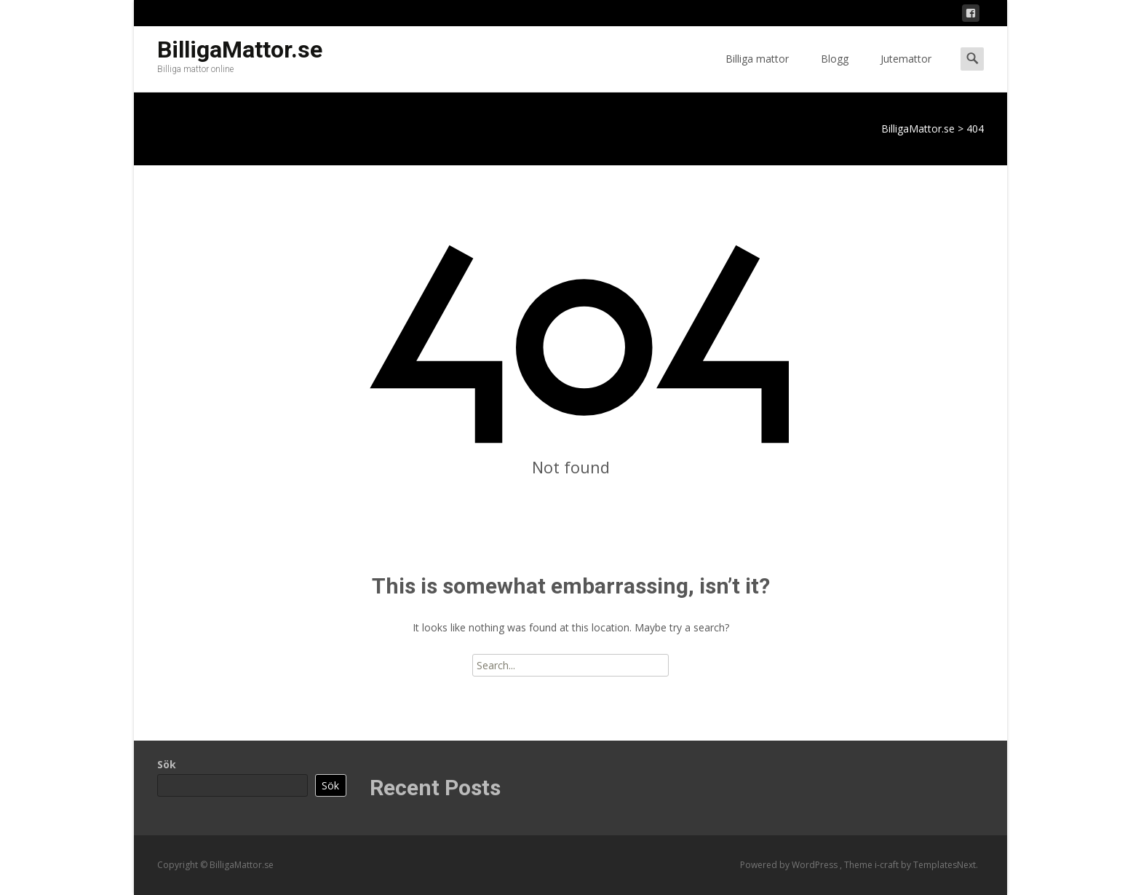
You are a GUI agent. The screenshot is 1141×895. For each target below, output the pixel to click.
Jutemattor (905, 72)
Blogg (834, 72)
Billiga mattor (757, 72)
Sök (166, 764)
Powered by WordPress (790, 865)
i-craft (888, 865)
